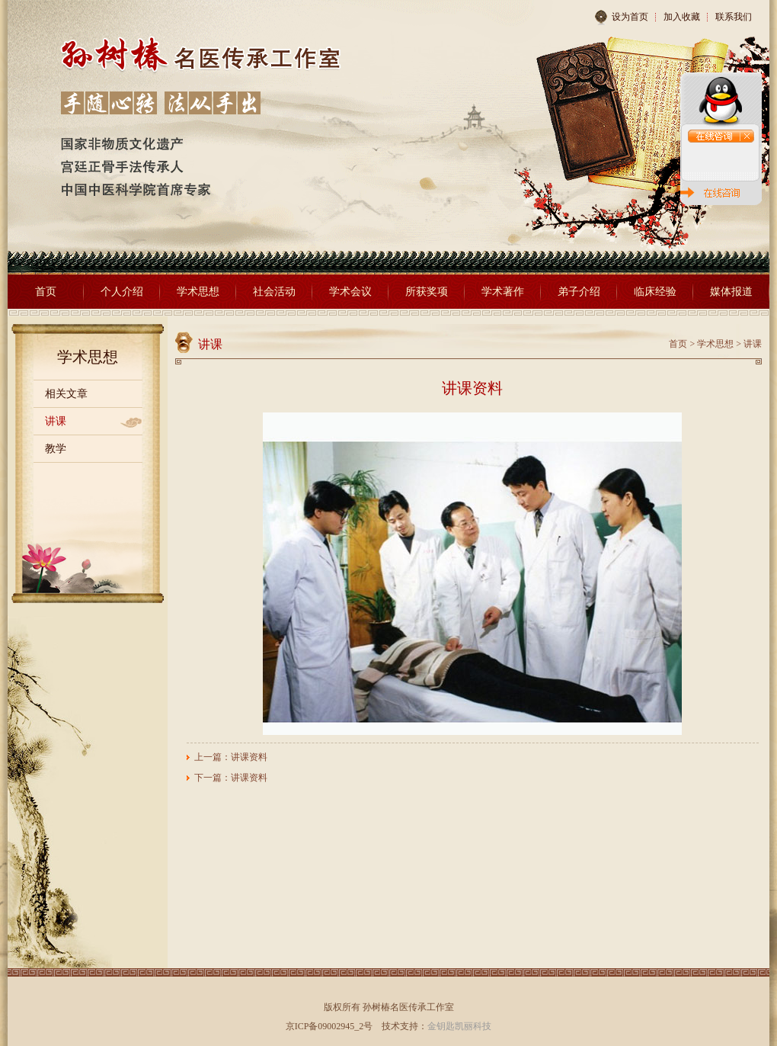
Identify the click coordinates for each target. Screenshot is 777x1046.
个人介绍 (122, 291)
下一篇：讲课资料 (230, 777)
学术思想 (198, 291)
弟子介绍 (579, 291)
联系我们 (733, 16)
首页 (45, 291)
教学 (55, 448)
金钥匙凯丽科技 (459, 1026)
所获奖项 (426, 291)
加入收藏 (681, 16)
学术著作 (502, 291)
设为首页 (621, 17)
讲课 (55, 421)
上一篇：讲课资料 (230, 757)
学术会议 (350, 291)
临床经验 (655, 291)
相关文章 (66, 393)
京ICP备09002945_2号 (329, 1026)
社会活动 (274, 291)
